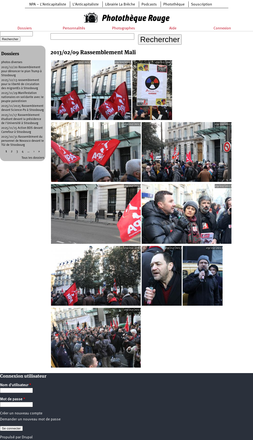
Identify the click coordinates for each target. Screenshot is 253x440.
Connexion (222, 28)
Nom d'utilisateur (15, 385)
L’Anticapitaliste (86, 4)
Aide (172, 28)
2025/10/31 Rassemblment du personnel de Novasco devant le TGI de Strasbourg (22, 141)
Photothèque (174, 4)
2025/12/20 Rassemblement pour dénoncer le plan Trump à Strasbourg (21, 71)
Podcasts (149, 4)
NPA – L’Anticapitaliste (47, 4)
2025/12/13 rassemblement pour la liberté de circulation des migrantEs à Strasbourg (20, 84)
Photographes (123, 28)
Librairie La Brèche (120, 4)
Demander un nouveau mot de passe (30, 419)
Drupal (27, 437)
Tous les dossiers (33, 157)
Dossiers (24, 28)
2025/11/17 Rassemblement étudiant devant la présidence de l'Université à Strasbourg (21, 119)
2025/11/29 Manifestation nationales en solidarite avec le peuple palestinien (22, 97)
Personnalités (74, 28)
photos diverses (11, 62)
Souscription (201, 4)
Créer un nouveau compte (21, 413)
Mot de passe (12, 399)
